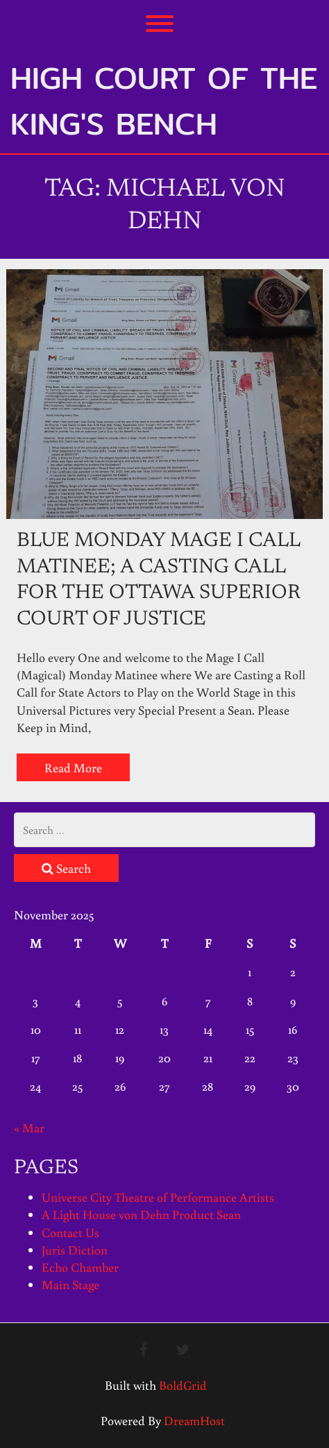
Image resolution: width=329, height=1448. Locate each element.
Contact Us (70, 1232)
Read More (73, 767)
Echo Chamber (80, 1267)
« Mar (29, 1127)
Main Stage (70, 1284)
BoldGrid (183, 1385)
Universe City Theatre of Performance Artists (158, 1197)
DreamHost (194, 1420)
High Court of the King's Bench (163, 100)
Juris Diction (75, 1249)
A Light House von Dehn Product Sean (141, 1214)
